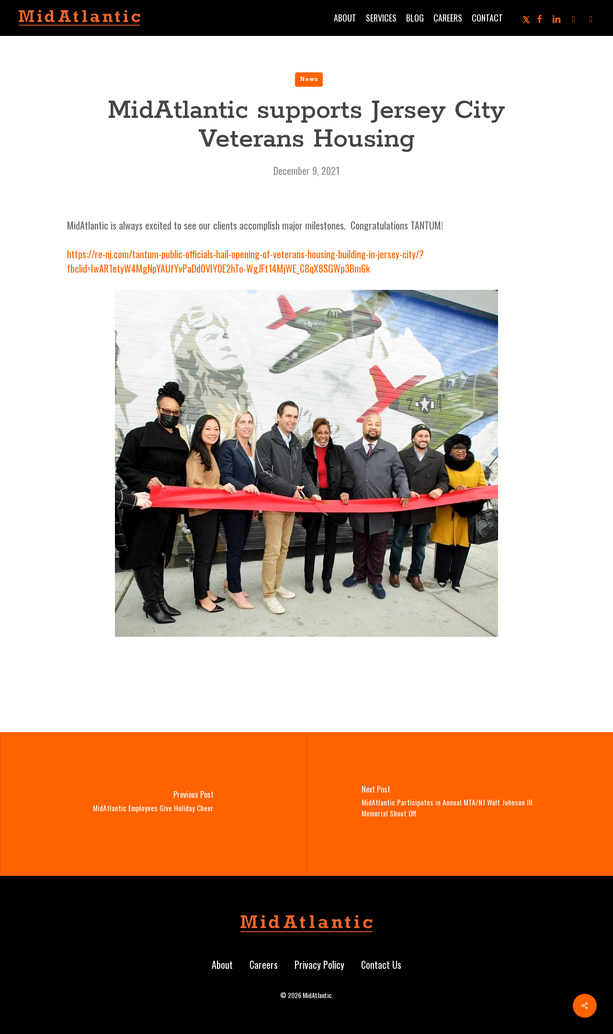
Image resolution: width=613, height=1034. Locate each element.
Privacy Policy (319, 964)
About (222, 964)
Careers (264, 964)
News (309, 79)
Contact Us (381, 964)
